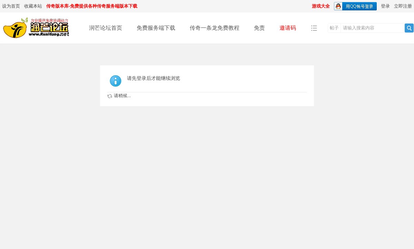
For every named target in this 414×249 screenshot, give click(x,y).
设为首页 (11, 6)
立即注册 (403, 6)
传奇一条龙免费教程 (214, 28)
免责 (259, 28)
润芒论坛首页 (105, 28)
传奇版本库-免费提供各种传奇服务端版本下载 (91, 6)
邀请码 (287, 28)
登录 (385, 6)
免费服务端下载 (156, 28)
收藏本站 (33, 6)
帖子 (334, 27)
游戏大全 (321, 6)
